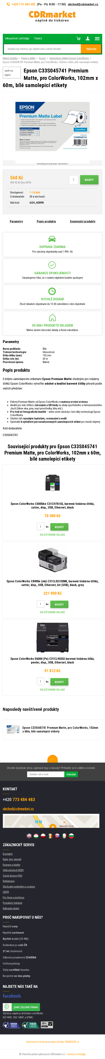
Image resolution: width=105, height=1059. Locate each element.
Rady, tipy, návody (12, 859)
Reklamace (9, 881)
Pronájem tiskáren (12, 903)
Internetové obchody (37, 1041)
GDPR (6, 892)
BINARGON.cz (72, 1041)
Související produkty (82, 221)
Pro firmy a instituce (13, 897)
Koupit (89, 180)
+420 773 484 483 (21, 4)
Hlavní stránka (10, 58)
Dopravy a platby (11, 865)
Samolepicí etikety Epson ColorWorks (69, 58)
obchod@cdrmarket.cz (83, 4)
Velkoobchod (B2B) (13, 870)
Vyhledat (91, 49)
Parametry (16, 221)
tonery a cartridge (76, 1054)
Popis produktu (46, 221)
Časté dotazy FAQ (12, 875)
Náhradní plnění (11, 908)
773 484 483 (19, 799)
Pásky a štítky (28, 58)
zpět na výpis (8, 73)
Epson (42, 58)
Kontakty (8, 854)
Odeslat (71, 774)
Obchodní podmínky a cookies (19, 886)
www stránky (57, 1041)
